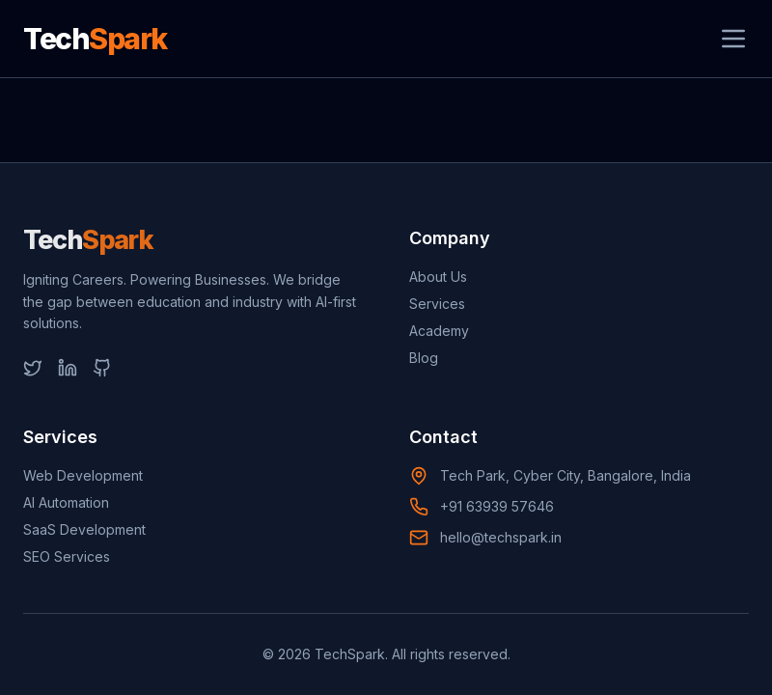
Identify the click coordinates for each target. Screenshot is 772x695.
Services (437, 303)
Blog (423, 357)
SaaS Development (84, 529)
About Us (438, 276)
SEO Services (66, 556)
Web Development (83, 475)
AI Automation (66, 502)
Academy (439, 330)
